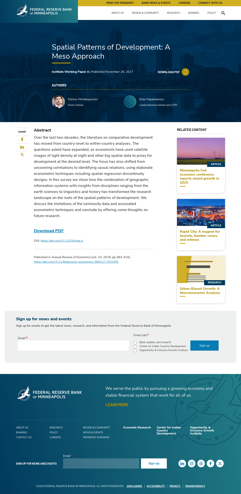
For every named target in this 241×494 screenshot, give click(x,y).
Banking (193, 13)
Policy (211, 13)
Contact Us (23, 437)
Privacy (175, 486)
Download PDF (49, 231)
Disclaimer (134, 486)
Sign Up (153, 463)
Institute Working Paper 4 (70, 72)
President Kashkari (96, 437)
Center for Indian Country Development (163, 346)
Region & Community (145, 13)
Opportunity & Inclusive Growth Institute (164, 350)
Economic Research (137, 427)
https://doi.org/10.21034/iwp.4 (62, 241)
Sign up (204, 345)
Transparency (195, 486)
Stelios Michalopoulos (83, 99)
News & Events (93, 432)
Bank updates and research (155, 342)
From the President (120, 3)
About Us (117, 13)
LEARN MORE (116, 404)
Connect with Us (210, 3)
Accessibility (156, 486)
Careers (184, 3)
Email (21, 338)
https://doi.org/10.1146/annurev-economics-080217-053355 (76, 262)
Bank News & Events (156, 3)
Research (173, 13)
